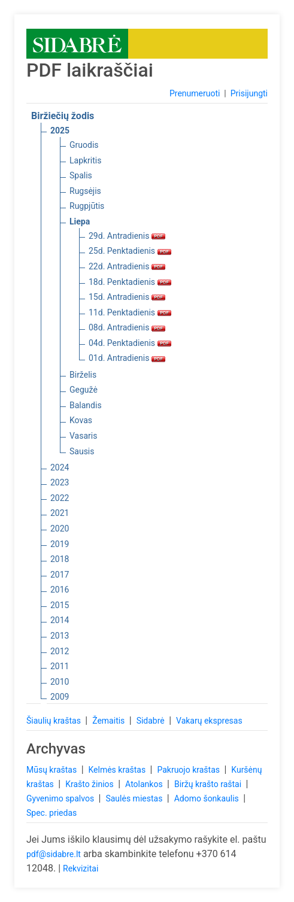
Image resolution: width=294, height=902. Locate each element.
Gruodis (84, 145)
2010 (59, 682)
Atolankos (145, 784)
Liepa (79, 221)
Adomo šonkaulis (207, 798)
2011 (59, 666)
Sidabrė (152, 720)
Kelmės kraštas (117, 770)
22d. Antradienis (127, 266)
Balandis (85, 405)
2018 (59, 559)
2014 (59, 620)
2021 (59, 513)
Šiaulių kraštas (54, 720)
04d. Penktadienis (130, 343)
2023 (59, 482)
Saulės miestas (134, 798)
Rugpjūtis (86, 206)
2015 (59, 605)
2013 (59, 635)
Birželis (82, 374)
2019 (59, 544)
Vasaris (83, 436)
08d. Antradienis (127, 327)
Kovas (80, 420)
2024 (59, 467)
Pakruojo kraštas (189, 770)
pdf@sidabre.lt (53, 854)
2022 (59, 498)
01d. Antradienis (127, 358)
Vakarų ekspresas (209, 720)
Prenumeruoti (194, 93)
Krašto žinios (90, 784)
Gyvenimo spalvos (61, 798)
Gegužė (83, 389)
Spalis (80, 175)
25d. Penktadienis (130, 251)
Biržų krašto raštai (209, 784)
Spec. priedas (51, 813)
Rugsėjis (85, 191)
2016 (59, 589)
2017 (59, 574)
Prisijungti (249, 93)
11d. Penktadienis (130, 312)
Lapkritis (85, 160)
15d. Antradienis (127, 297)
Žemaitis (109, 720)
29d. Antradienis (127, 236)
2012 (59, 651)
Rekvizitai (80, 868)
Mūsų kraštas (52, 770)
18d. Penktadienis (130, 282)
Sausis (82, 451)
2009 (59, 696)
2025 (59, 130)
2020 (59, 528)
